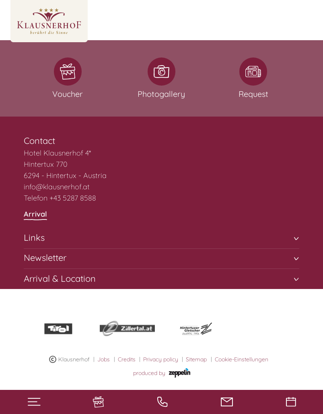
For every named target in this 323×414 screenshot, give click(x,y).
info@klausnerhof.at (57, 186)
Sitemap (196, 359)
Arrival (35, 214)
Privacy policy (160, 359)
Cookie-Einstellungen (241, 359)
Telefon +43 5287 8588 (60, 198)
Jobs (103, 359)
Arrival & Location (161, 278)
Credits (127, 359)
